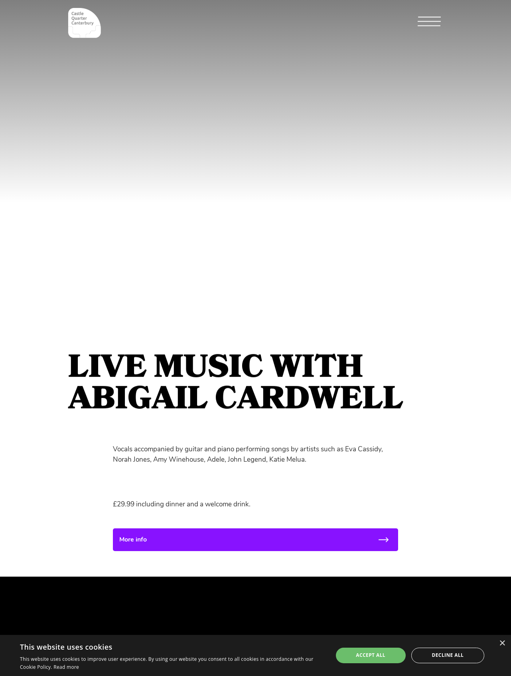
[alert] (255, 655)
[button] (429, 23)
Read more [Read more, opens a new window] (66, 667)
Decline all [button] (448, 655)
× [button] (502, 643)
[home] (84, 23)
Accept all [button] (370, 655)
